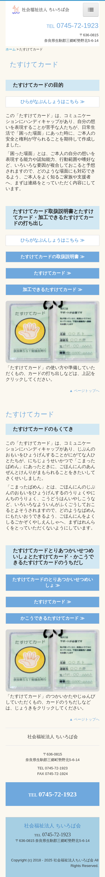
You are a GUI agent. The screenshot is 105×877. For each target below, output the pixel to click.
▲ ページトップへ (84, 391)
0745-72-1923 (77, 25)
